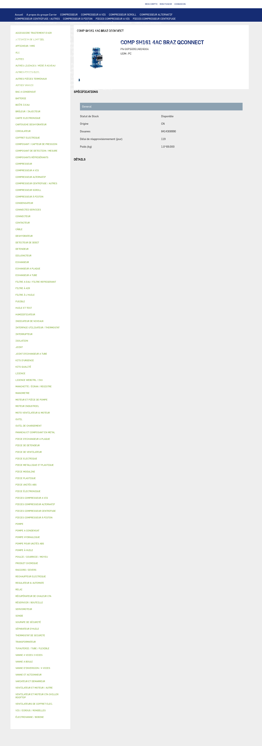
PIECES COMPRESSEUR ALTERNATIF (36, 22)
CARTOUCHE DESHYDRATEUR (113, 60)
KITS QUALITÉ (72, 88)
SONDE (173, 43)
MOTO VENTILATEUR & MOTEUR (70, 35)
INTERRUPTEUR (176, 39)
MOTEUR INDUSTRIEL (27, 39)
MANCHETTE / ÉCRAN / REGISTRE (175, 72)
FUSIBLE (96, 43)
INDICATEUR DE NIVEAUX (145, 80)
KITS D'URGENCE (144, 84)
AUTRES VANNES (57, 72)
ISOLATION (72, 68)
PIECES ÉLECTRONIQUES (116, 22)
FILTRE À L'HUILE (46, 55)
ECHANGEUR (78, 31)
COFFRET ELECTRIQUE (28, 43)
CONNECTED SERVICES (83, 47)
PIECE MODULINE (50, 88)
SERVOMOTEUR (152, 68)
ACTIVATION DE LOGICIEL (119, 76)
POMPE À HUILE (97, 55)
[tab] (40, 91)
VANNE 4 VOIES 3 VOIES (127, 68)
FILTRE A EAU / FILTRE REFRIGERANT (109, 84)
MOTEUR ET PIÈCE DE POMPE (109, 51)
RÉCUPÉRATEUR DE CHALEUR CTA (34, 76)
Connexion (180, 4)
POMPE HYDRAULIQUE (28, 51)
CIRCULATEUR (80, 51)
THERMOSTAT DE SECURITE (116, 47)
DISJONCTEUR (78, 43)
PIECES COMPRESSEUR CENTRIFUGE (154, 18)
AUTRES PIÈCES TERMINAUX (31, 84)
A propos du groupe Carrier (41, 14)
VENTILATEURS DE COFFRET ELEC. (146, 43)
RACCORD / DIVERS (174, 80)
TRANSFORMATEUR (56, 43)
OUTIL (161, 84)
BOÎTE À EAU (22, 68)
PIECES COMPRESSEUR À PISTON (79, 22)
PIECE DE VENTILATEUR (57, 39)
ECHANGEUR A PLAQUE (117, 31)
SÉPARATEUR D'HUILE (72, 55)
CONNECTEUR (59, 47)
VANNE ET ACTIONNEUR (96, 68)
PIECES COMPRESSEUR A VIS (113, 18)
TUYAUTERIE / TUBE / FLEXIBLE (33, 80)
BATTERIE (94, 31)
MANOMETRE (92, 88)
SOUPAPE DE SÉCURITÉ (57, 60)
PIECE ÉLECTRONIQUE (27, 491)
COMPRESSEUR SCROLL (122, 14)
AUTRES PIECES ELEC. (148, 47)
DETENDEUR (178, 60)
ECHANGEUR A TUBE (145, 31)
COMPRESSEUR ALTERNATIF (156, 14)
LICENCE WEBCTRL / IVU (85, 76)
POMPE (169, 47)
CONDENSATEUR (113, 43)
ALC (65, 31)
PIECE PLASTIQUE (98, 64)
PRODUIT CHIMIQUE (67, 80)
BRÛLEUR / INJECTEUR (181, 84)
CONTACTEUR (144, 39)
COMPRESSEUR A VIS (93, 14)
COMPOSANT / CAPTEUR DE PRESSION (171, 55)
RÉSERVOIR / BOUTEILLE (47, 68)
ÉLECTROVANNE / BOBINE (30, 72)
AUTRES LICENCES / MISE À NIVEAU (159, 76)
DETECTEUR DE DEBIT (27, 60)
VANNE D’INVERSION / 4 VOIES (150, 60)
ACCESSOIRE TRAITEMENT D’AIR (89, 72)
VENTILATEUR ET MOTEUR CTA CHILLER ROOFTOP (121, 35)
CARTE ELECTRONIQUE (148, 22)
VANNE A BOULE (174, 68)
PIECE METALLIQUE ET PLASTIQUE (64, 64)
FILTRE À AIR (120, 72)
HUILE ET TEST (171, 51)
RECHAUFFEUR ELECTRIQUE (31, 47)
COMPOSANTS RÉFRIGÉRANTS (127, 55)
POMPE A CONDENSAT (56, 51)
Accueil (19, 14)
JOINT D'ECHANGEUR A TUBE (32, 35)
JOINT (123, 80)
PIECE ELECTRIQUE (86, 39)
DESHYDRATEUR (83, 60)
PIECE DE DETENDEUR (27, 64)
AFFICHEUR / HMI (76, 26)
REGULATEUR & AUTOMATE (105, 26)
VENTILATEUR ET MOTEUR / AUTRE (174, 35)
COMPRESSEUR (69, 14)
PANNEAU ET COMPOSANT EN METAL (133, 64)
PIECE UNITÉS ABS (26, 88)
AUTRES (188, 76)
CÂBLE (192, 39)
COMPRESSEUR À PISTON (77, 18)
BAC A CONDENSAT (169, 64)
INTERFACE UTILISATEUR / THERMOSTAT (39, 26)
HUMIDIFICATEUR (142, 72)
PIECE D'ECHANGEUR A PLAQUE (178, 31)
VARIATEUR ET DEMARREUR (117, 39)
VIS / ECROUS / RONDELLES (67, 84)
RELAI (159, 39)
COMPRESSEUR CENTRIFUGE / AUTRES (37, 18)
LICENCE (62, 76)
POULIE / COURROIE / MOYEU (99, 80)
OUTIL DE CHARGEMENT (139, 26)
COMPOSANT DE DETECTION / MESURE (37, 31)
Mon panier (166, 4)
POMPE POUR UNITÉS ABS (145, 51)
